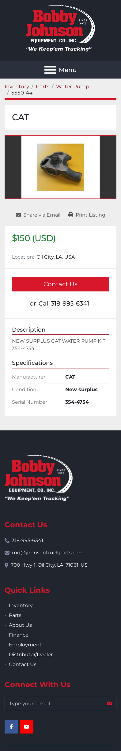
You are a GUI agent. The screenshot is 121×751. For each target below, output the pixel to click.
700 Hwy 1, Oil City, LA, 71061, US (49, 565)
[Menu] (50, 70)
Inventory (21, 605)
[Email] (60, 703)
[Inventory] (17, 86)
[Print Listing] (86, 215)
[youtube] (26, 727)
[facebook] (11, 727)
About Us (20, 625)
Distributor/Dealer (31, 654)
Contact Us (60, 284)
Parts (15, 615)
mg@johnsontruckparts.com (48, 553)
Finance (18, 635)
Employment (25, 645)
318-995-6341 (70, 303)
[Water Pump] (72, 86)
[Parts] (42, 86)
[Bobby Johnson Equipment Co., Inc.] (39, 477)
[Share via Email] (38, 215)
